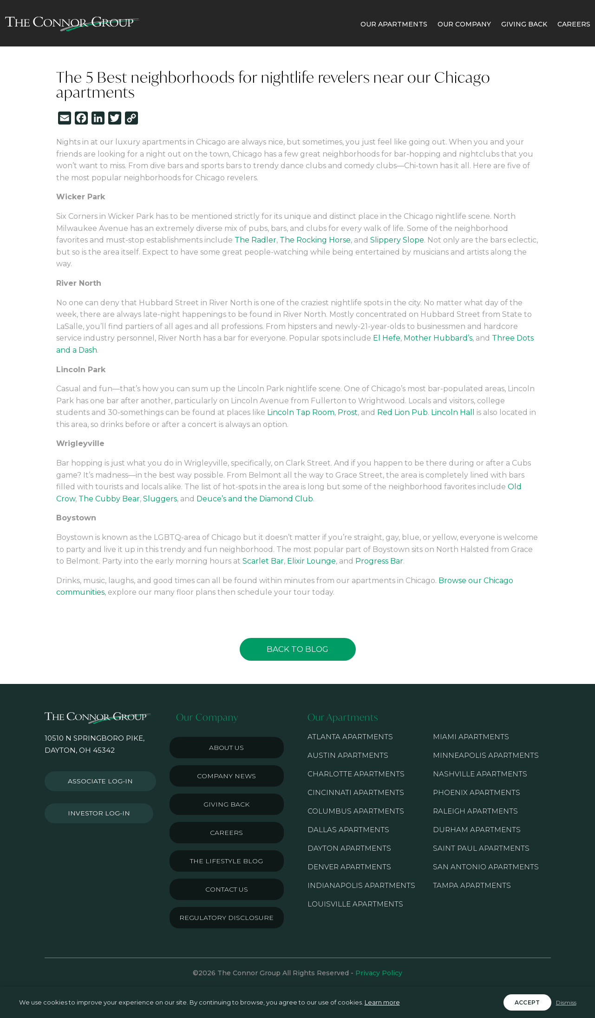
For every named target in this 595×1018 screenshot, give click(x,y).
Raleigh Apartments (475, 811)
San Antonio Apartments (486, 866)
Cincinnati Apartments (355, 792)
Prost (348, 412)
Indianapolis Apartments (361, 885)
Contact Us (226, 889)
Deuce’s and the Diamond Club (254, 498)
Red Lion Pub (402, 412)
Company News (226, 776)
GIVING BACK (524, 24)
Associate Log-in (97, 779)
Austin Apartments (347, 755)
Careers (226, 832)
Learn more (382, 1002)
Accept (527, 1002)
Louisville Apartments (355, 904)
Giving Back (226, 804)
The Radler (255, 240)
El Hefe (386, 338)
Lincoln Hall (453, 412)
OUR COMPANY (464, 24)
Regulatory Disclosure (226, 917)
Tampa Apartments (472, 885)
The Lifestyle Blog (226, 861)
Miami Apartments (471, 736)
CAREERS (573, 24)
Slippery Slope (397, 240)
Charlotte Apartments (356, 773)
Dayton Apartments (349, 848)
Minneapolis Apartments (486, 755)
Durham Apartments (477, 829)
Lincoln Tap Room (300, 412)
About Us (226, 747)
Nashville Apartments (480, 773)
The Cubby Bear (109, 498)
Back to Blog (297, 649)
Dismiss (566, 1002)
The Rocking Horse (315, 240)
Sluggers (160, 498)
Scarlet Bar (263, 561)
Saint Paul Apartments (481, 848)
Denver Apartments (349, 866)
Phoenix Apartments (476, 792)
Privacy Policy (378, 973)
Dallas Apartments (348, 829)
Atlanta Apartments (350, 736)
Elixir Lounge (311, 561)
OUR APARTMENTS (393, 24)
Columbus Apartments (355, 811)
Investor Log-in (95, 808)
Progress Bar (379, 561)
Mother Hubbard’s (438, 338)
